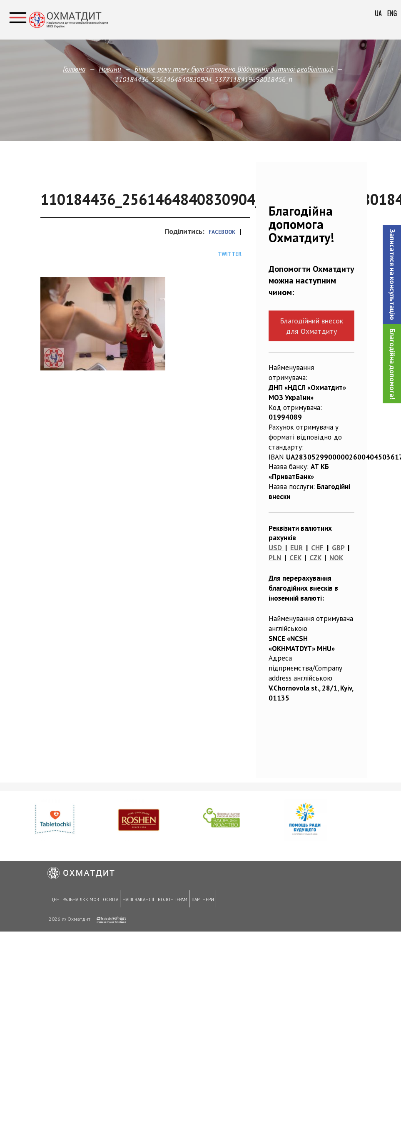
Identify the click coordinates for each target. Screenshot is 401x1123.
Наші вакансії (135, 900)
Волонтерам (169, 900)
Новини (110, 69)
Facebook (222, 232)
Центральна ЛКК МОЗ (74, 900)
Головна (74, 69)
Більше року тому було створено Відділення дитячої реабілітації (233, 69)
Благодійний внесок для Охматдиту (311, 326)
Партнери (198, 900)
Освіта (109, 900)
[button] (392, 274)
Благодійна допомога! (392, 363)
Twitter (230, 254)
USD (275, 547)
